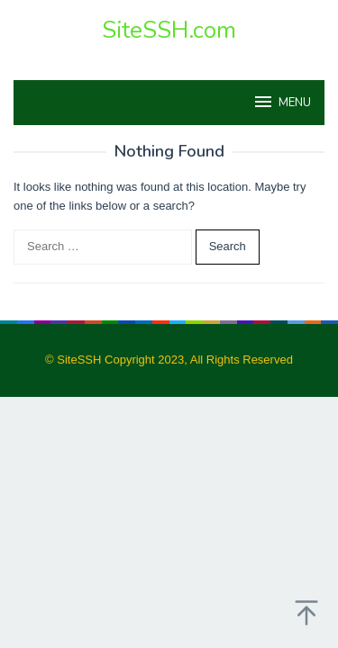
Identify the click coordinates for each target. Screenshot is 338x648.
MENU (281, 101)
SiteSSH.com (169, 30)
